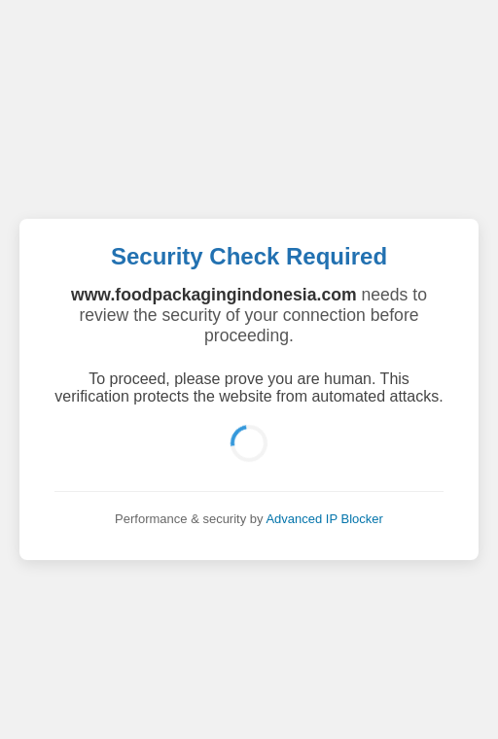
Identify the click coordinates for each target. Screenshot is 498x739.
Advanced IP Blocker (324, 518)
